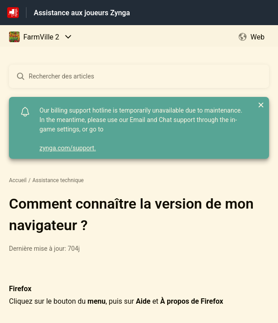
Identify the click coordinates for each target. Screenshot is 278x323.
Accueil (17, 180)
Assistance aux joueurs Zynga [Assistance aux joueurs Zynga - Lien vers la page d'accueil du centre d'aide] (82, 13)
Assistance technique (58, 180)
